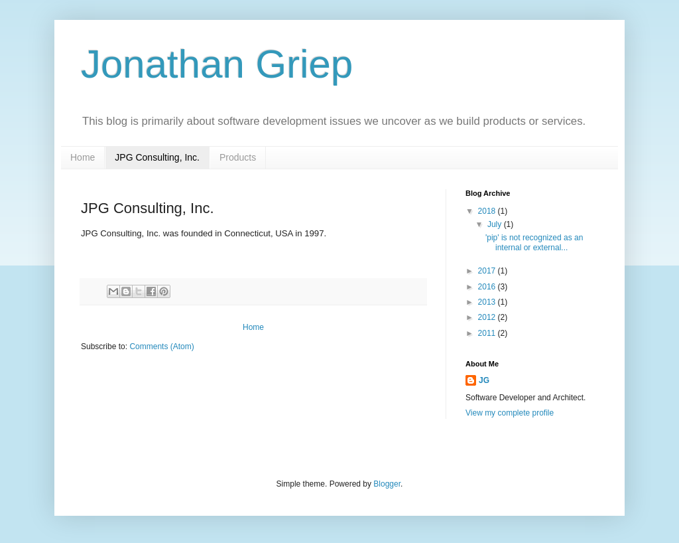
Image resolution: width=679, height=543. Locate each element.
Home (82, 157)
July (495, 224)
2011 (488, 333)
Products (237, 157)
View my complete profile (509, 413)
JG (484, 380)
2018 (488, 211)
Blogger (387, 484)
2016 (488, 286)
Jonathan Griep (217, 64)
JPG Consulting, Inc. (157, 157)
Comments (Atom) (161, 346)
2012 (488, 317)
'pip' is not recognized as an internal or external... (534, 242)
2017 (488, 270)
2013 (488, 302)
